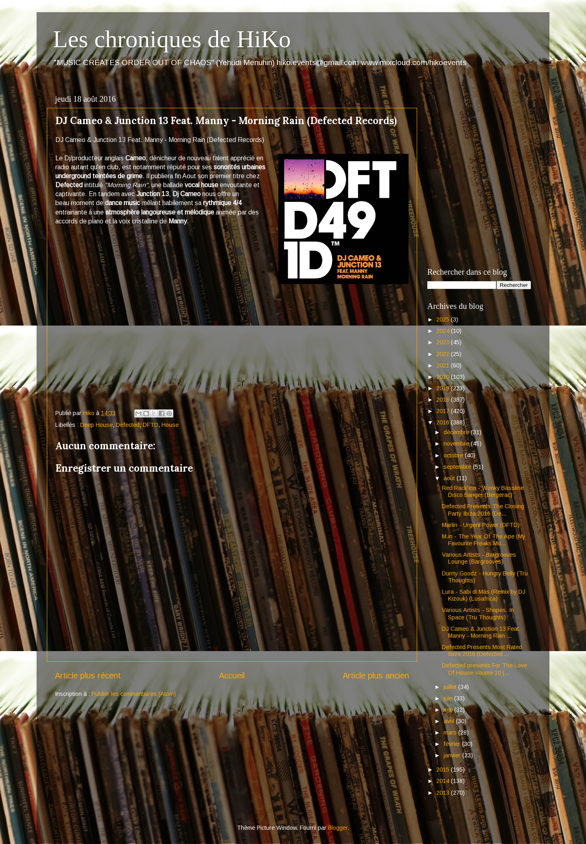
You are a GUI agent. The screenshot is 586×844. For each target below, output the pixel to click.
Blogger (338, 827)
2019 (443, 388)
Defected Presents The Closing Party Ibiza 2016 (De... (483, 509)
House (170, 425)
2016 (443, 422)
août (450, 478)
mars (451, 732)
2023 (443, 342)
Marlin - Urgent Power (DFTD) (481, 525)
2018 (443, 399)
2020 (443, 377)
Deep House (96, 425)
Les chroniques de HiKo (172, 39)
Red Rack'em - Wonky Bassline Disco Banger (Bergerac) (483, 491)
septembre (458, 467)
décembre (457, 432)
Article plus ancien (376, 675)
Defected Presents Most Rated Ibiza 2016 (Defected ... (482, 650)
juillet (451, 687)
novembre (457, 443)
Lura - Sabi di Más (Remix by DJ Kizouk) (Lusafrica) (483, 595)
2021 (443, 365)
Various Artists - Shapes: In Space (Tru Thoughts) (478, 613)
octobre (454, 455)
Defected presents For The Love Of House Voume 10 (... (484, 669)
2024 (443, 331)
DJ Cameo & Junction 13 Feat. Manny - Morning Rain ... (481, 632)
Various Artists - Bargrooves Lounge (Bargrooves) (479, 558)
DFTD (150, 425)
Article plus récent (88, 675)
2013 (443, 792)
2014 (443, 781)
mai (449, 709)
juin (449, 698)
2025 (443, 319)
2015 (443, 769)
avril (450, 721)
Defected (128, 425)
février (453, 744)
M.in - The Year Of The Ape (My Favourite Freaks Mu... (483, 540)
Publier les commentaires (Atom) (134, 694)
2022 (443, 354)
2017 (443, 411)
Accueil (232, 675)
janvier (453, 755)
